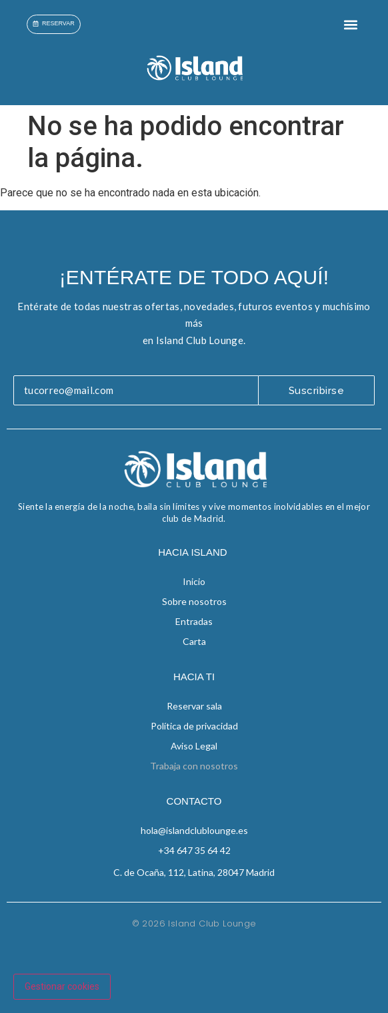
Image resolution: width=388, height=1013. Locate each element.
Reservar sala (194, 705)
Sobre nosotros (194, 601)
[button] (350, 24)
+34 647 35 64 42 (194, 850)
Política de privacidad (194, 725)
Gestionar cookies (62, 986)
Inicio (194, 581)
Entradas (194, 621)
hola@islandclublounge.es (194, 830)
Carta (194, 641)
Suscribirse (317, 391)
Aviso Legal (194, 745)
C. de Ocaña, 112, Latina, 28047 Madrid (194, 872)
